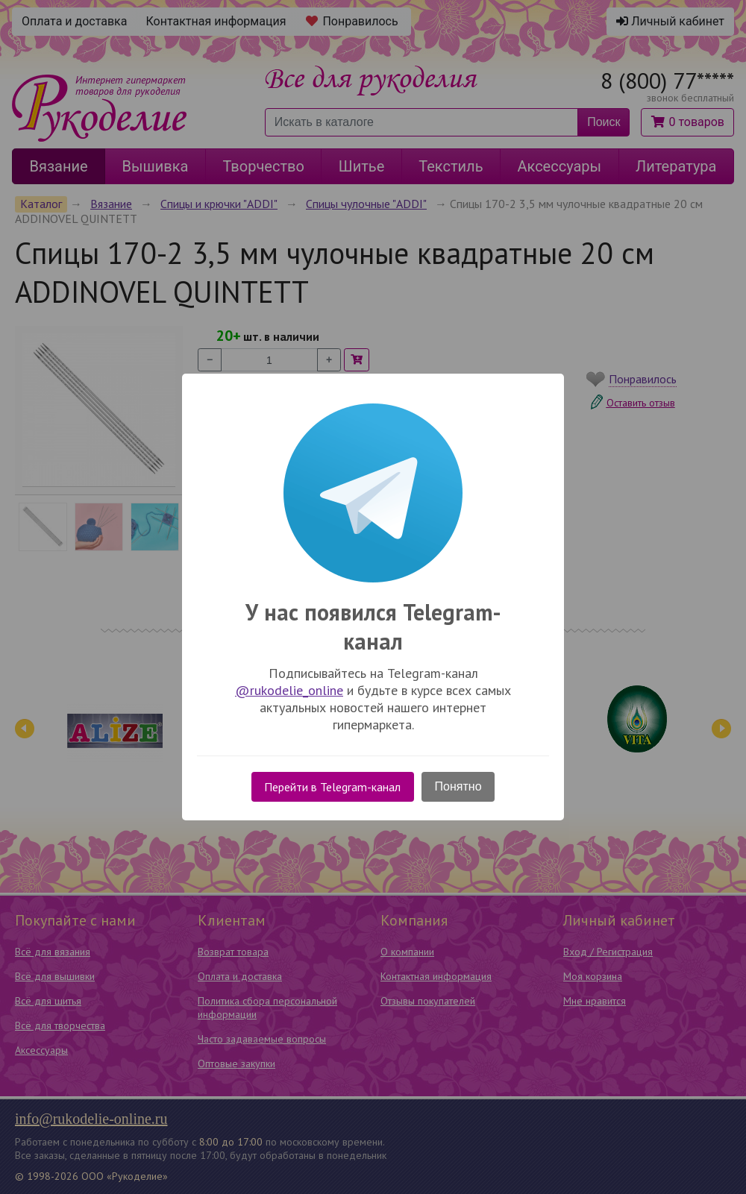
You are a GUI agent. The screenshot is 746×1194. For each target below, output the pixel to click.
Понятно (458, 786)
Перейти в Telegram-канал (332, 786)
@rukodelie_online (289, 690)
